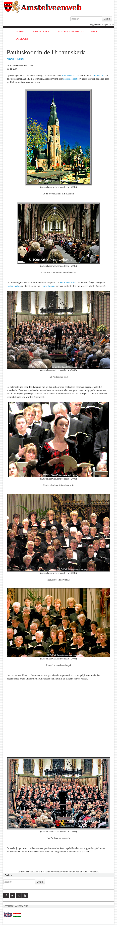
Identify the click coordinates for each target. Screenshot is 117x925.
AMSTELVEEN (41, 31)
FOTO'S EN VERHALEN (71, 31)
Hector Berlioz (14, 286)
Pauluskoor (67, 75)
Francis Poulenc (47, 286)
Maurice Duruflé (68, 282)
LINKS (93, 31)
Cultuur (20, 59)
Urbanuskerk (99, 75)
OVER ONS (22, 38)
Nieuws (10, 59)
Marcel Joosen (70, 79)
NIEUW (20, 31)
